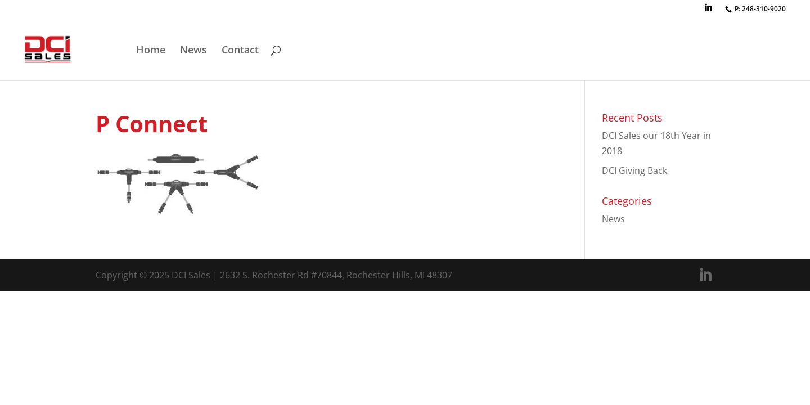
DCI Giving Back (634, 170)
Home (150, 51)
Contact (240, 51)
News (193, 51)
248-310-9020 (764, 9)
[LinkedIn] (708, 11)
